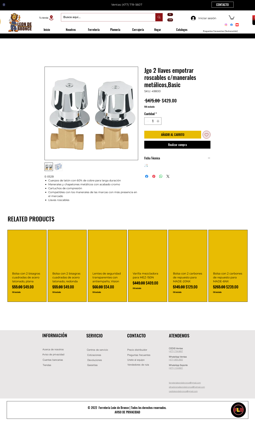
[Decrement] (147, 121)
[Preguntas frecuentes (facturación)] (220, 31)
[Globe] (4, 4)
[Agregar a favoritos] (206, 135)
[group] (127, 266)
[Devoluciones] (95, 360)
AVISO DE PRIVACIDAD (127, 412)
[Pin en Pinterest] (154, 176)
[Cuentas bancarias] (53, 360)
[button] (231, 17)
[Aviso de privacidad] (53, 354)
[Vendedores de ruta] (138, 364)
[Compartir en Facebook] (146, 176)
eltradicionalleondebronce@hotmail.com (187, 387)
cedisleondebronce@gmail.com (183, 391)
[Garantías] (92, 365)
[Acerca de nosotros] (53, 349)
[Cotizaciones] (94, 355)
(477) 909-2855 (176, 359)
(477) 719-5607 (132, 4)
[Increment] (158, 121)
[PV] (170, 14)
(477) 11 (173, 368)
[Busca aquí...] (105, 17)
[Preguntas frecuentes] (139, 355)
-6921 (180, 368)
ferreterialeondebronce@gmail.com (185, 382)
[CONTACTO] (223, 5)
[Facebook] (231, 24)
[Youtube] (237, 24)
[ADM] (170, 19)
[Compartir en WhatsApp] (161, 176)
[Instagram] (225, 24)
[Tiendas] (47, 365)
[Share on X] (168, 176)
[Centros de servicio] (97, 350)
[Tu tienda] (46, 17)
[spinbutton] (153, 121)
